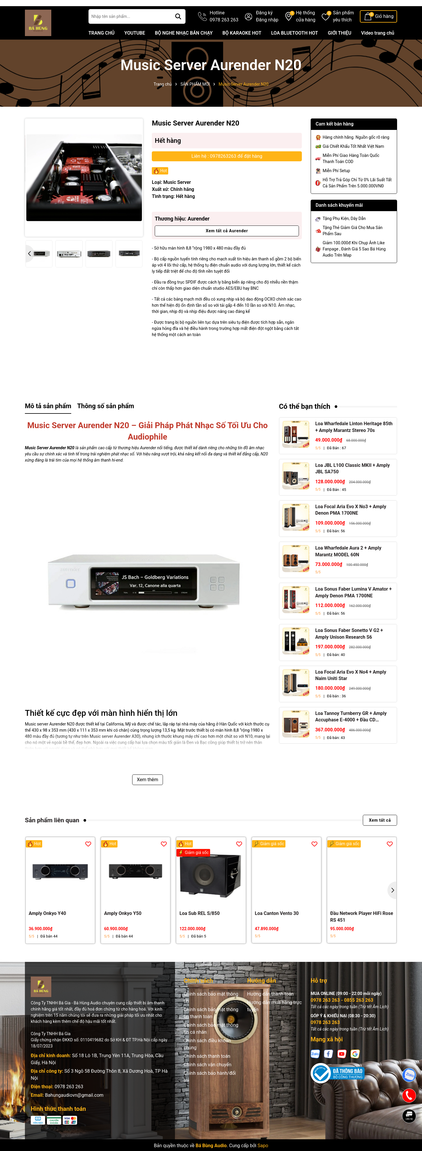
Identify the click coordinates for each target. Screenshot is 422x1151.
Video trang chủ (377, 49)
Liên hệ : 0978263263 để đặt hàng (226, 172)
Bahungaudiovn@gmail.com (74, 1111)
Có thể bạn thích (305, 422)
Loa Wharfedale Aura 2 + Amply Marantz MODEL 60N (348, 567)
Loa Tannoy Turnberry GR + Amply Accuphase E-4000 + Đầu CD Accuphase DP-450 (351, 732)
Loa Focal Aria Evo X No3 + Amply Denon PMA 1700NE (350, 526)
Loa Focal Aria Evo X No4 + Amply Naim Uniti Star (350, 691)
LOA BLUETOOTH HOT (294, 49)
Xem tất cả (380, 836)
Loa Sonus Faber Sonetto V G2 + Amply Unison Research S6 (349, 649)
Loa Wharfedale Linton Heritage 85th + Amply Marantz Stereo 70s (354, 443)
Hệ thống (305, 32)
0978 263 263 (69, 1102)
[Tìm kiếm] (178, 32)
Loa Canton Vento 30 (277, 929)
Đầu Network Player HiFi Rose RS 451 (361, 932)
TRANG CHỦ (102, 49)
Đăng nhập (267, 35)
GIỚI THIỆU (339, 49)
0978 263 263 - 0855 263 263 (342, 1016)
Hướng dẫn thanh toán (270, 1010)
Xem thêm (147, 795)
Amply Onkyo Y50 (122, 929)
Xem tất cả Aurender (227, 246)
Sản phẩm (343, 32)
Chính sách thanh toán (207, 1072)
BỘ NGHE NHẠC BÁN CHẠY (183, 49)
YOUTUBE (134, 49)
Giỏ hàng (384, 32)
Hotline (224, 32)
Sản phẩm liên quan (52, 836)
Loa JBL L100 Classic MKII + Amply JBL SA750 (352, 484)
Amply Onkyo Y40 (47, 929)
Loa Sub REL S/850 (199, 929)
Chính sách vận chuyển (208, 1080)
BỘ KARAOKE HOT (241, 49)
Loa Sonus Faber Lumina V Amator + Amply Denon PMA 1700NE (353, 608)
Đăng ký (264, 28)
